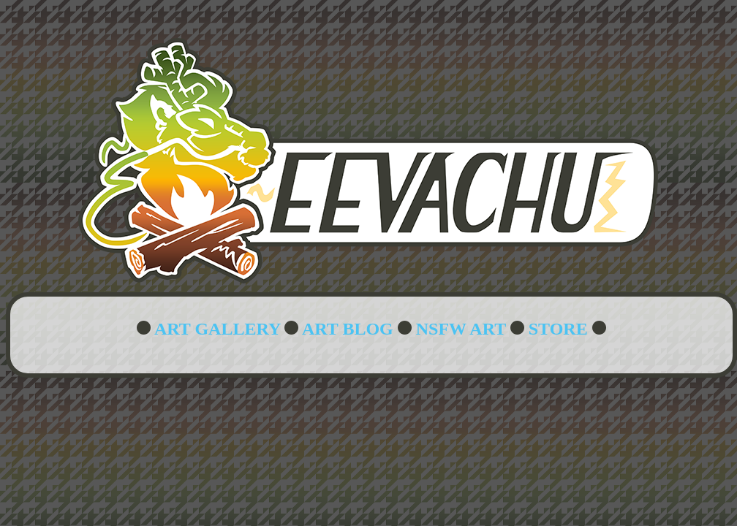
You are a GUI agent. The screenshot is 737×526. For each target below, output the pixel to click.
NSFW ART (461, 328)
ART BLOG (347, 328)
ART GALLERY (217, 328)
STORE (558, 328)
